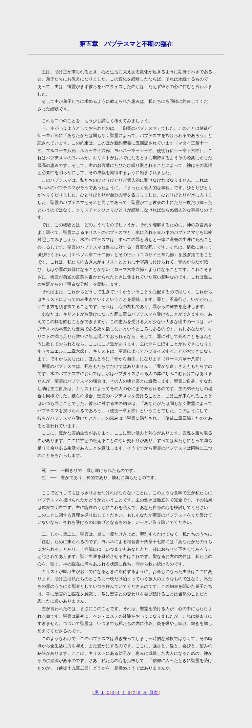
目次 (153, 692)
